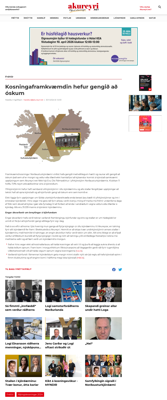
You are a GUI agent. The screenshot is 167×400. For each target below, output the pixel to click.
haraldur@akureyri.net (33, 100)
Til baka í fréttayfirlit (18, 269)
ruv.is (79, 251)
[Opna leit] (160, 7)
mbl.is (80, 257)
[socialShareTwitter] (120, 270)
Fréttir (10, 394)
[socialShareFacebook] (113, 270)
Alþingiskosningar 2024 (30, 394)
